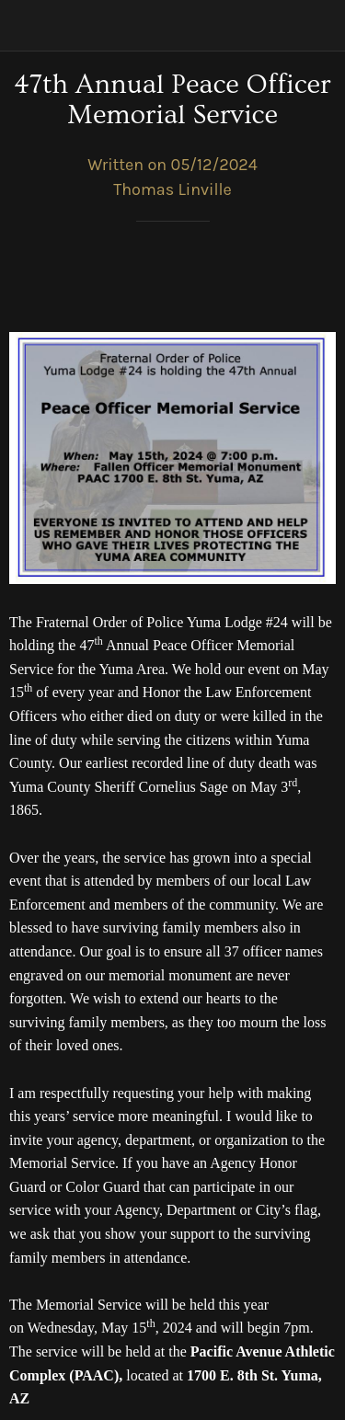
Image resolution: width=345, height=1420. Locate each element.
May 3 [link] (269, 787)
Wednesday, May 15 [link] (87, 1327)
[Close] (26, 26)
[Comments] (314, 277)
